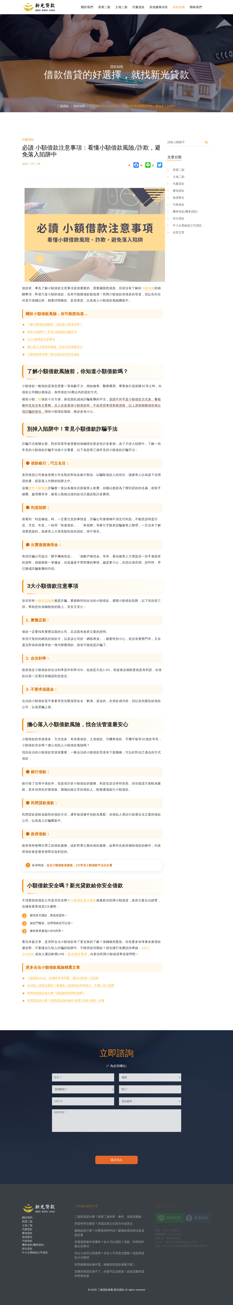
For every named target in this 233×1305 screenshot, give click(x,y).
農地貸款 (178, 190)
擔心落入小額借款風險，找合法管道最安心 (55, 347)
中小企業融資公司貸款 (187, 225)
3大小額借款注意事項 (41, 339)
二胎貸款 (63, 106)
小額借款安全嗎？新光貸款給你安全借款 (53, 354)
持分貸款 (178, 218)
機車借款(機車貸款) (185, 211)
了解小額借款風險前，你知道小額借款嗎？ (55, 324)
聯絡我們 (196, 7)
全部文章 (178, 232)
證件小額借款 (38, 488)
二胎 (38, 399)
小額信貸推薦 (44, 601)
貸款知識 (179, 7)
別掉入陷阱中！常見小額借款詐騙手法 (52, 332)
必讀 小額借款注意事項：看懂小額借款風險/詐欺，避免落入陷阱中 (132, 106)
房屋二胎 (104, 7)
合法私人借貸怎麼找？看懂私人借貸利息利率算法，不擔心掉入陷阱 (70, 985)
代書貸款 (138, 7)
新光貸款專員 (77, 954)
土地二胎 (121, 7)
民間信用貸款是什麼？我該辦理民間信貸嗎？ (56, 993)
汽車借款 (178, 204)
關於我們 (87, 7)
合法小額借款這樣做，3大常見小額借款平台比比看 (79, 865)
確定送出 (116, 1160)
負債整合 (178, 197)
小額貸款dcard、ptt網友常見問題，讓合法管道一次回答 (63, 978)
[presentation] (116, 1144)
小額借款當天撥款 (83, 900)
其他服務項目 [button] (159, 7)
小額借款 (148, 288)
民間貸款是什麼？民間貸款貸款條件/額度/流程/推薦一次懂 (65, 1000)
